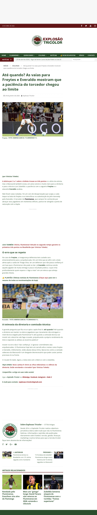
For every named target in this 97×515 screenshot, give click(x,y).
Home (4, 55)
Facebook (33, 377)
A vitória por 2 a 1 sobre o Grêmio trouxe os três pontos (24, 181)
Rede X (49, 377)
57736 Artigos (49, 424)
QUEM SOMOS (28, 55)
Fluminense (14, 55)
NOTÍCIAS (53, 55)
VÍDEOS (81, 55)
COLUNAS (41, 55)
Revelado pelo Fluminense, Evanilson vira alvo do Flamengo (11, 495)
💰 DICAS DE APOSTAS (67, 55)
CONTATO (91, 55)
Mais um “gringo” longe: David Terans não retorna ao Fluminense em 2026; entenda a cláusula (32, 497)
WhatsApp (26, 377)
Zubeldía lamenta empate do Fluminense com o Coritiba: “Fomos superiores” (52, 496)
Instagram (41, 377)
